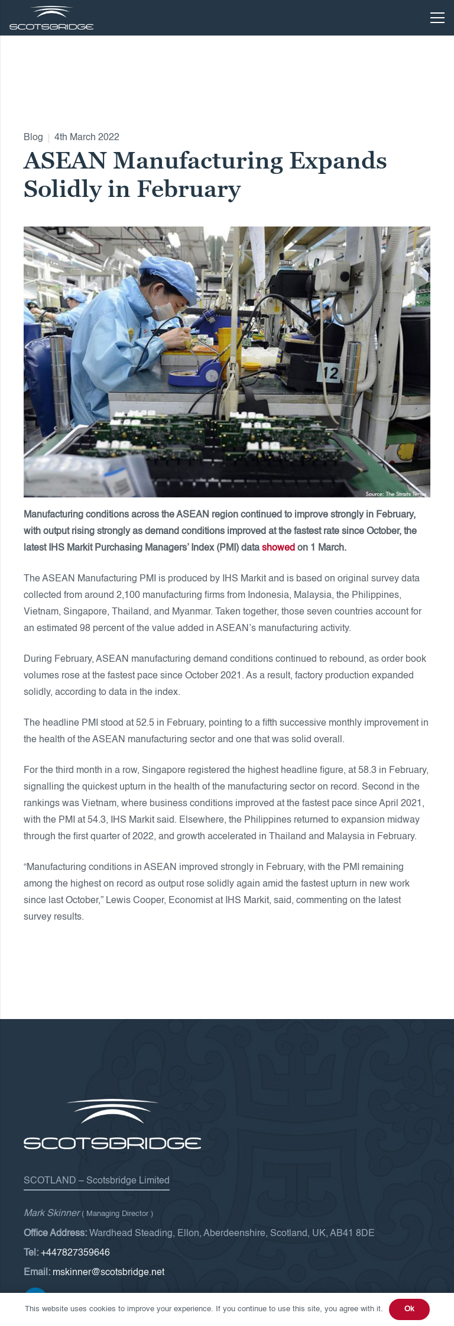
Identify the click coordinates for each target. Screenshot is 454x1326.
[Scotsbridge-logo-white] (51, 18)
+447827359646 (75, 1253)
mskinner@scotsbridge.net (108, 1273)
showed (278, 548)
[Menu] (437, 18)
